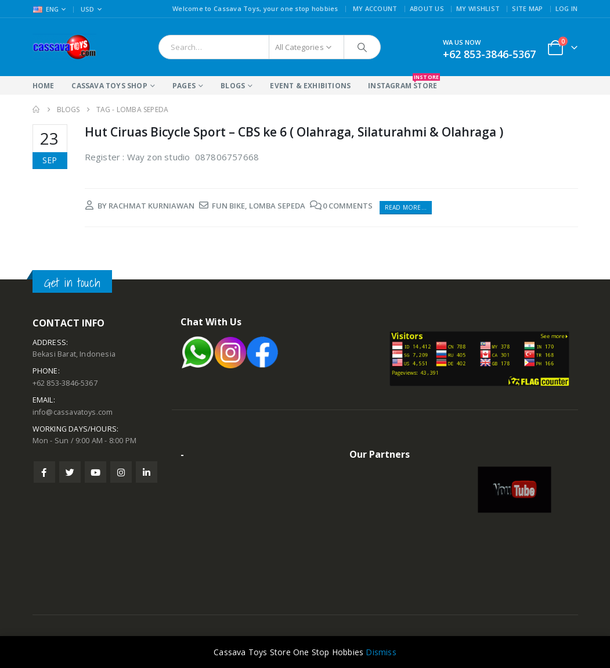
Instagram (121, 472)
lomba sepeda (277, 205)
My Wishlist (478, 8)
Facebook (44, 472)
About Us (427, 8)
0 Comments (348, 205)
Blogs (233, 86)
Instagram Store (402, 83)
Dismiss (381, 652)
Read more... (406, 207)
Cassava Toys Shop (109, 86)
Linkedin (146, 472)
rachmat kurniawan (151, 205)
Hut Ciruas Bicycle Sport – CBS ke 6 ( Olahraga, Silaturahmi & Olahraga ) (294, 132)
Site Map (527, 8)
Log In (566, 8)
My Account (375, 8)
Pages (184, 86)
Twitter (70, 472)
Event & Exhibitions (310, 86)
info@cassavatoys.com (73, 412)
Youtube (95, 472)
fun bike (228, 205)
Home (44, 86)
